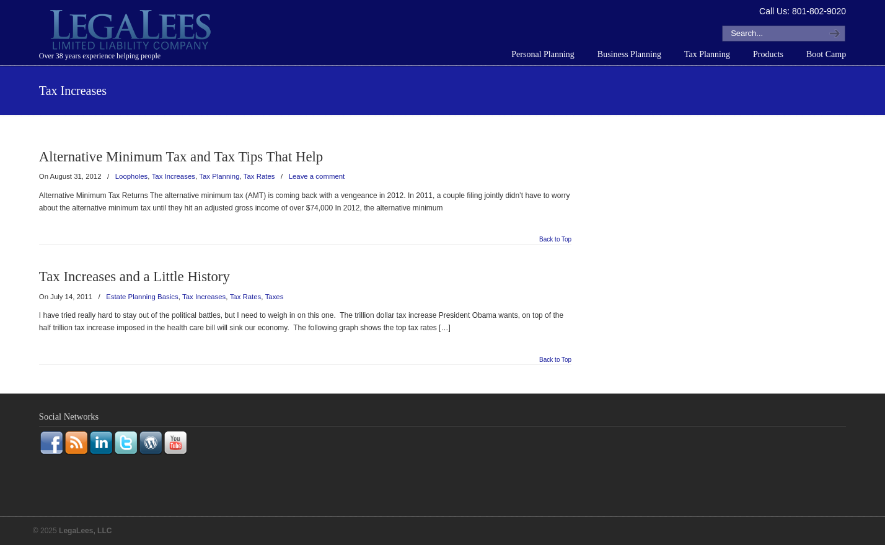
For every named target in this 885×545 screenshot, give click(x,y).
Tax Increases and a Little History (134, 276)
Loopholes (131, 176)
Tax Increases (173, 176)
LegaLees (132, 32)
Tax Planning (219, 176)
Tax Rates (259, 176)
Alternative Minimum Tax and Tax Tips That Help (181, 156)
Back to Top (555, 239)
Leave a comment (317, 176)
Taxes (274, 296)
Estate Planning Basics (142, 296)
